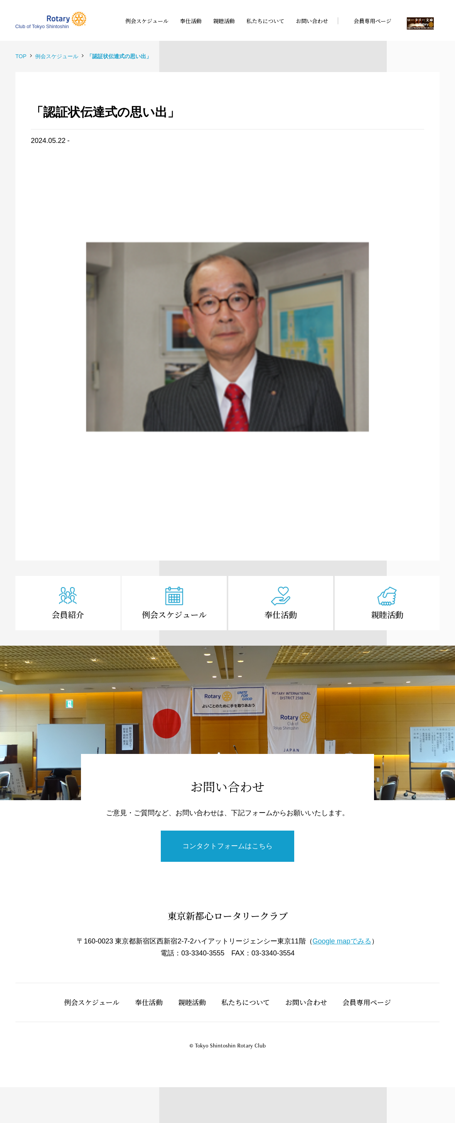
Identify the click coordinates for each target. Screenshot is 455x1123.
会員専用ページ (366, 1002)
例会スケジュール (174, 614)
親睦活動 (387, 614)
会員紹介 (68, 614)
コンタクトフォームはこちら (227, 846)
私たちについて (245, 1002)
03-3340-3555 (202, 953)
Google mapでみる (342, 941)
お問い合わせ (306, 1002)
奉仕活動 (281, 614)
